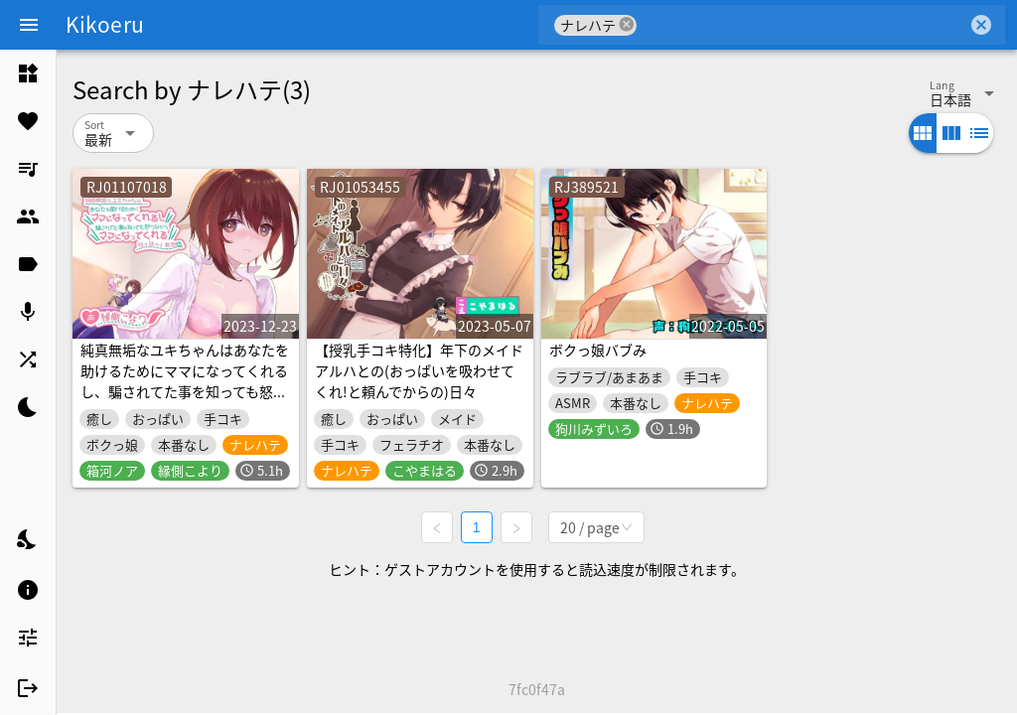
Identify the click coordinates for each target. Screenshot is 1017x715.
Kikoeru (105, 24)
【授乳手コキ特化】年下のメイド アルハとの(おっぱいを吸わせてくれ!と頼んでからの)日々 (419, 370)
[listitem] (28, 73)
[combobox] (802, 25)
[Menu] (29, 25)
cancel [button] (627, 24)
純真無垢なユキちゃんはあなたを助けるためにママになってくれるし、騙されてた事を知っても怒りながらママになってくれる (184, 381)
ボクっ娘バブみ (598, 349)
